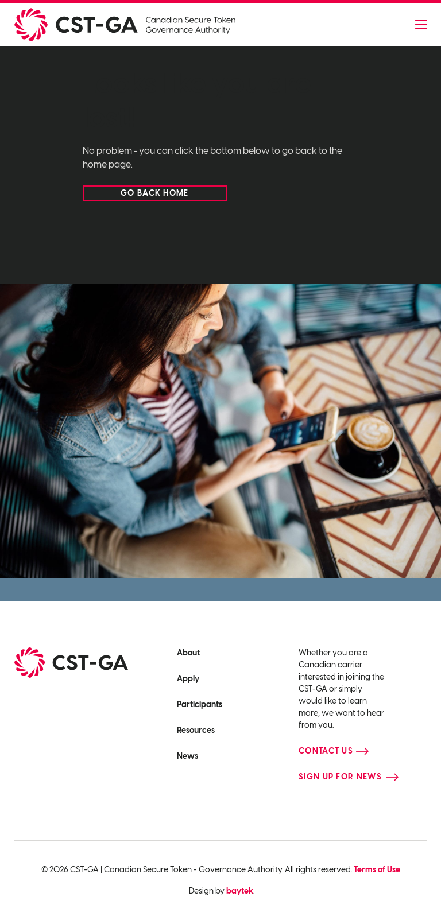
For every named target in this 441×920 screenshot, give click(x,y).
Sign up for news (340, 777)
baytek (239, 891)
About (188, 653)
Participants (199, 704)
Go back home (155, 193)
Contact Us (326, 751)
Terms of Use (377, 870)
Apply (188, 679)
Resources (196, 730)
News (187, 756)
